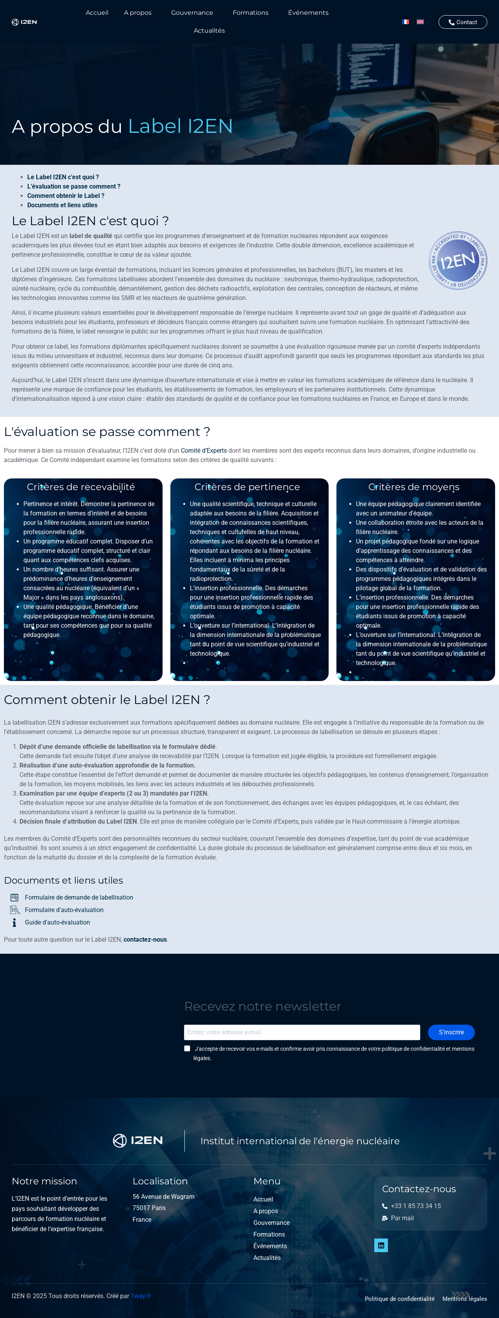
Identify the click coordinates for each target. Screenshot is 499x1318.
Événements (308, 12)
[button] (139, 13)
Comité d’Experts (204, 450)
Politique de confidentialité (400, 1298)
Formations (251, 12)
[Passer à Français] (405, 22)
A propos (138, 12)
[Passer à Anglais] (420, 22)
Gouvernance (192, 12)
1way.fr (141, 1296)
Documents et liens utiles (62, 205)
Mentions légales (464, 1298)
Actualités (209, 30)
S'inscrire (452, 1032)
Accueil (97, 12)
